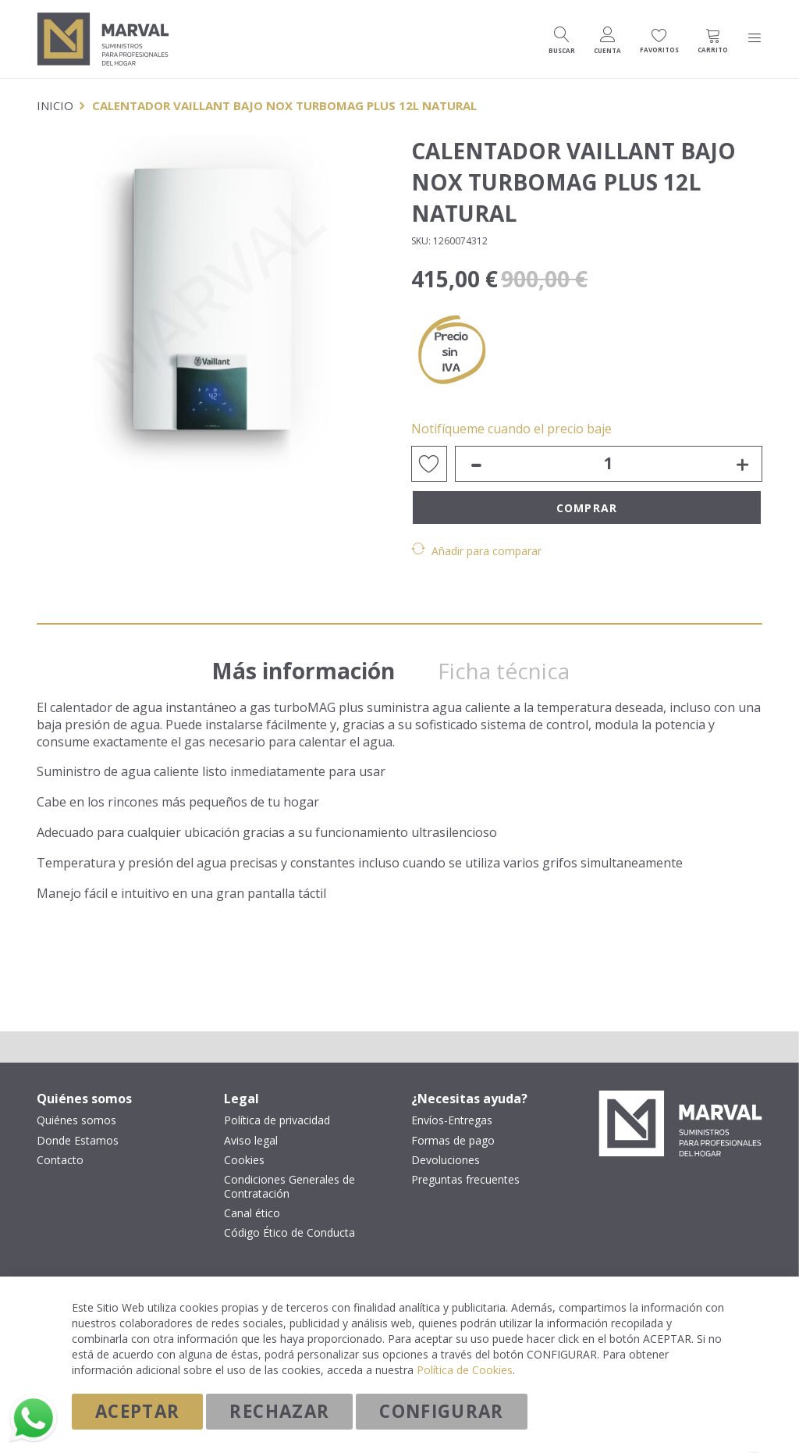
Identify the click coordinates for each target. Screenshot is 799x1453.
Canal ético (252, 1214)
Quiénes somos (76, 1121)
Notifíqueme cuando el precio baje (511, 428)
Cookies (244, 1160)
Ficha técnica (515, 663)
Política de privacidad (277, 1121)
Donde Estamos (78, 1141)
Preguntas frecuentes (465, 1180)
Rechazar (279, 1411)
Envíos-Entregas (451, 1121)
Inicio (55, 105)
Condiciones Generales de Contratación (289, 1187)
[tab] (310, 659)
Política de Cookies (465, 1369)
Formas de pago (453, 1141)
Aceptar (137, 1411)
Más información (310, 663)
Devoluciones (445, 1160)
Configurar (441, 1411)
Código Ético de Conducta (289, 1234)
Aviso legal (251, 1141)
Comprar (586, 507)
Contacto (60, 1160)
